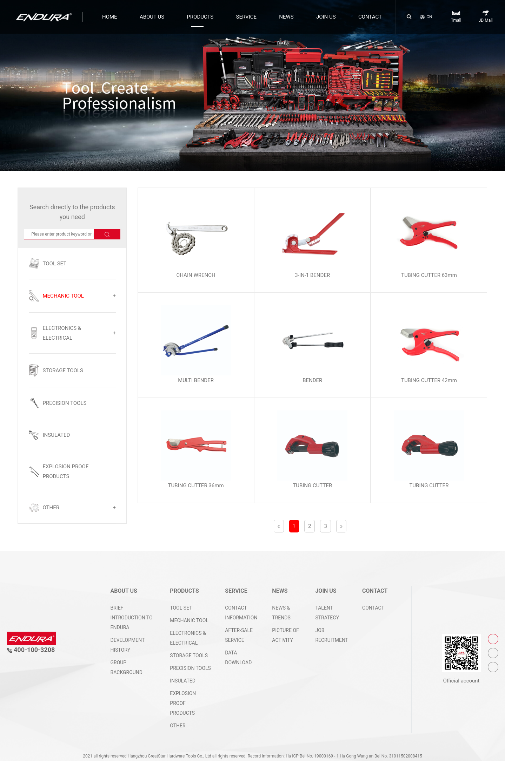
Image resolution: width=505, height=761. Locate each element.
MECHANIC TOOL (189, 620)
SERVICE (246, 17)
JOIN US (326, 17)
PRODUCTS (200, 17)
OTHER (177, 725)
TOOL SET (181, 608)
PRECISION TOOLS (190, 668)
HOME (109, 17)
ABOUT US (152, 17)
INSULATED (182, 681)
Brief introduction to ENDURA (132, 617)
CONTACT (370, 17)
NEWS (286, 17)
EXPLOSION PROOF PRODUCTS (183, 703)
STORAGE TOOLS (189, 655)
